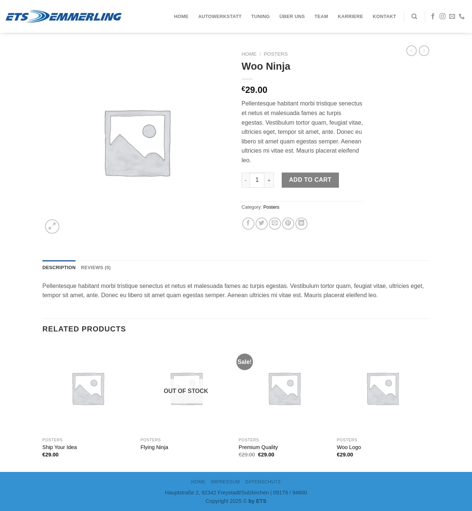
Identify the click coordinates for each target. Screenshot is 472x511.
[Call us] (462, 16)
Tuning (260, 16)
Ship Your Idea (59, 447)
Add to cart (310, 180)
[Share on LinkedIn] (301, 224)
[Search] (414, 17)
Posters (276, 54)
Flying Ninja (154, 447)
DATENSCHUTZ (263, 481)
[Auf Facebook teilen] (248, 224)
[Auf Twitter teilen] (262, 224)
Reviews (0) (96, 267)
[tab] (59, 267)
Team (321, 16)
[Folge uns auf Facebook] (433, 16)
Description (59, 267)
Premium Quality (258, 447)
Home (181, 16)
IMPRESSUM (225, 481)
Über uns (292, 16)
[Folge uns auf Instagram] (442, 16)
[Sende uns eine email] (452, 16)
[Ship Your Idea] (87, 388)
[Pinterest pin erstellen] (288, 224)
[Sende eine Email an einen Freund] (275, 224)
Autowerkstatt (220, 16)
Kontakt (384, 16)
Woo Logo (349, 447)
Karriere (350, 16)
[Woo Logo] (382, 388)
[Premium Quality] (284, 388)
